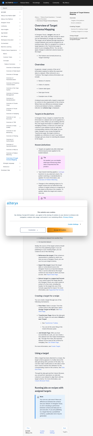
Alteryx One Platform (10, 19)
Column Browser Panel (42, 381)
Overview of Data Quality (13, 126)
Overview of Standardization (10, 99)
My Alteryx (66, 2)
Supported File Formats (56, 290)
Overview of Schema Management (12, 94)
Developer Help (10, 170)
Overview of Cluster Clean (12, 104)
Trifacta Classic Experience (10, 50)
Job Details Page (53, 342)
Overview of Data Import (13, 71)
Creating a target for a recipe (79, 31)
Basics (11, 53)
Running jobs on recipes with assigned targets (78, 38)
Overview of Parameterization (11, 78)
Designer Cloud (10, 22)
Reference (11, 166)
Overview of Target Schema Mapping (12, 158)
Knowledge (36, 2)
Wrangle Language (11, 163)
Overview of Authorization (10, 140)
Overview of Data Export (13, 67)
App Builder (10, 33)
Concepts (11, 60)
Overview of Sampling (12, 113)
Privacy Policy (68, 217)
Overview (73, 18)
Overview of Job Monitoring (11, 131)
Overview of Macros (12, 149)
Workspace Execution (10, 40)
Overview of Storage (12, 74)
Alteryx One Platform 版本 (10, 15)
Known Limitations (76, 23)
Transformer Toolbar (51, 323)
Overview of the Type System (12, 88)
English (65, 432)
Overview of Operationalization (11, 145)
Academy (46, 2)
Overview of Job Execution (13, 117)
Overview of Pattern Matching (12, 153)
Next (64, 428)
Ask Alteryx (10, 36)
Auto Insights (10, 29)
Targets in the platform (77, 20)
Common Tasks (11, 57)
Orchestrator (10, 43)
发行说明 (10, 12)
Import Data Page (52, 274)
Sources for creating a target (79, 29)
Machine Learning (10, 46)
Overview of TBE (11, 122)
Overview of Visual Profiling (11, 109)
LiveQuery (10, 26)
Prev (28, 428)
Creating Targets (75, 26)
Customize (33, 230)
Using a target (74, 35)
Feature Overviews (12, 64)
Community (56, 2)
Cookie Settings (73, 224)
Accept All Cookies (60, 230)
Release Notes (24, 2)
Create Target (55, 346)
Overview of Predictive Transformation (12, 83)
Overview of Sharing (12, 136)
